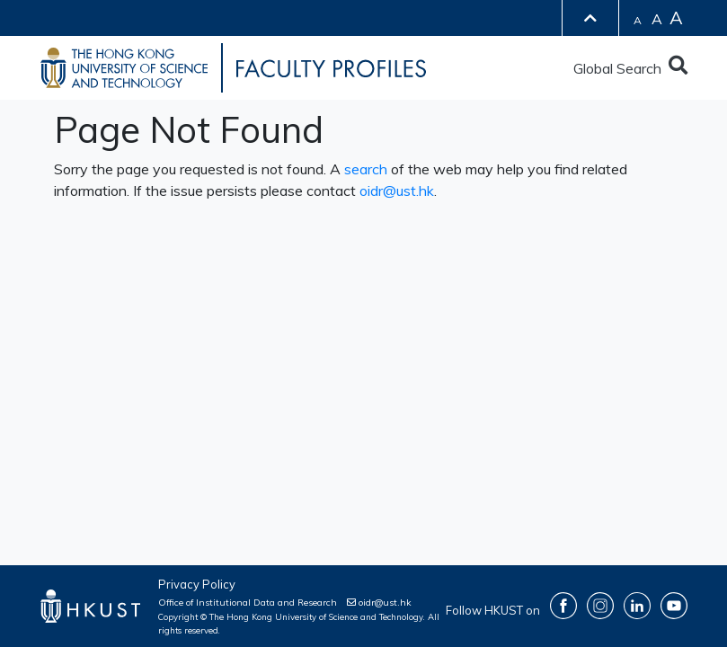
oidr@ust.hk (396, 190)
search (365, 169)
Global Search (630, 68)
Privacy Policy (196, 584)
